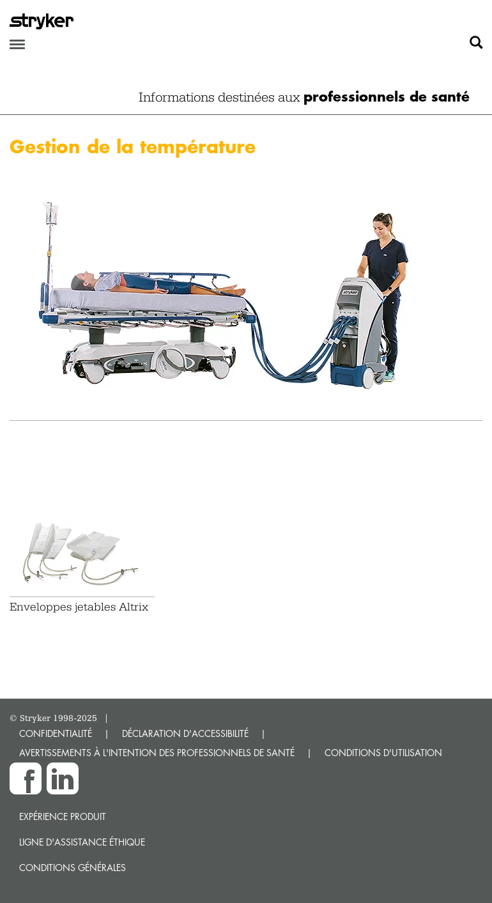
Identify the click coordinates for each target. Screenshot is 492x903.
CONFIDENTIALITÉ (55, 733)
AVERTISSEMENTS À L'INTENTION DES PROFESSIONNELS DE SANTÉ (157, 753)
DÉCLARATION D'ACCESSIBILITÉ (185, 733)
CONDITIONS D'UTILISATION (383, 753)
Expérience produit (62, 816)
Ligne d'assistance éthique (82, 842)
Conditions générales (72, 867)
